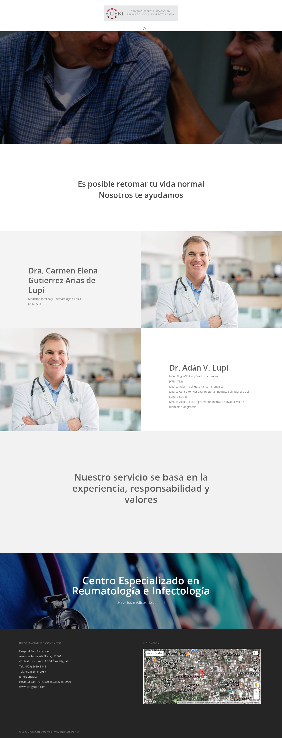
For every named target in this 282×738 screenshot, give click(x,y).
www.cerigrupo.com (32, 687)
